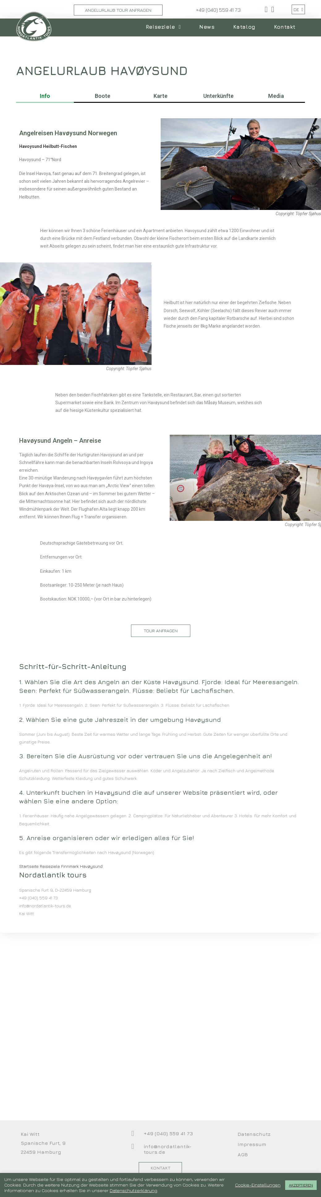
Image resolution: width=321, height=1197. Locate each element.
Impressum (252, 1144)
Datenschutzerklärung (133, 1190)
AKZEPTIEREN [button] (301, 1184)
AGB (243, 1154)
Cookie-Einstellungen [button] (258, 1184)
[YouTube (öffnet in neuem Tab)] (271, 9)
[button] (160, 760)
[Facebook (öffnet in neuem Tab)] (266, 9)
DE (298, 9)
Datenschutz (254, 1134)
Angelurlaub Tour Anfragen (118, 10)
